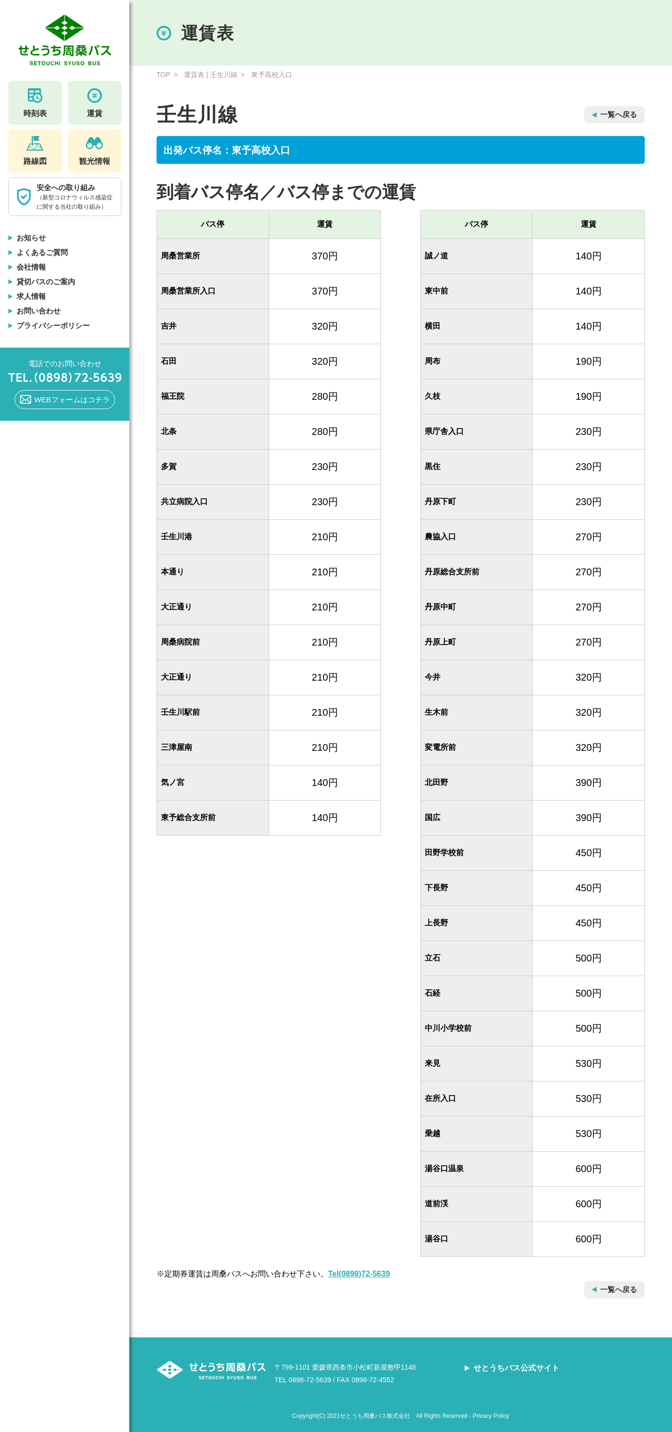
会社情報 (31, 267)
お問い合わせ (38, 311)
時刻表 (35, 103)
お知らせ (31, 238)
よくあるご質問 (42, 252)
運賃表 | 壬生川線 (210, 74)
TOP (164, 74)
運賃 (94, 103)
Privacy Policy (491, 1415)
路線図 (35, 150)
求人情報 (31, 296)
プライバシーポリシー (53, 325)
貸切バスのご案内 (46, 281)
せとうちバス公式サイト (516, 1368)
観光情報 (94, 150)
